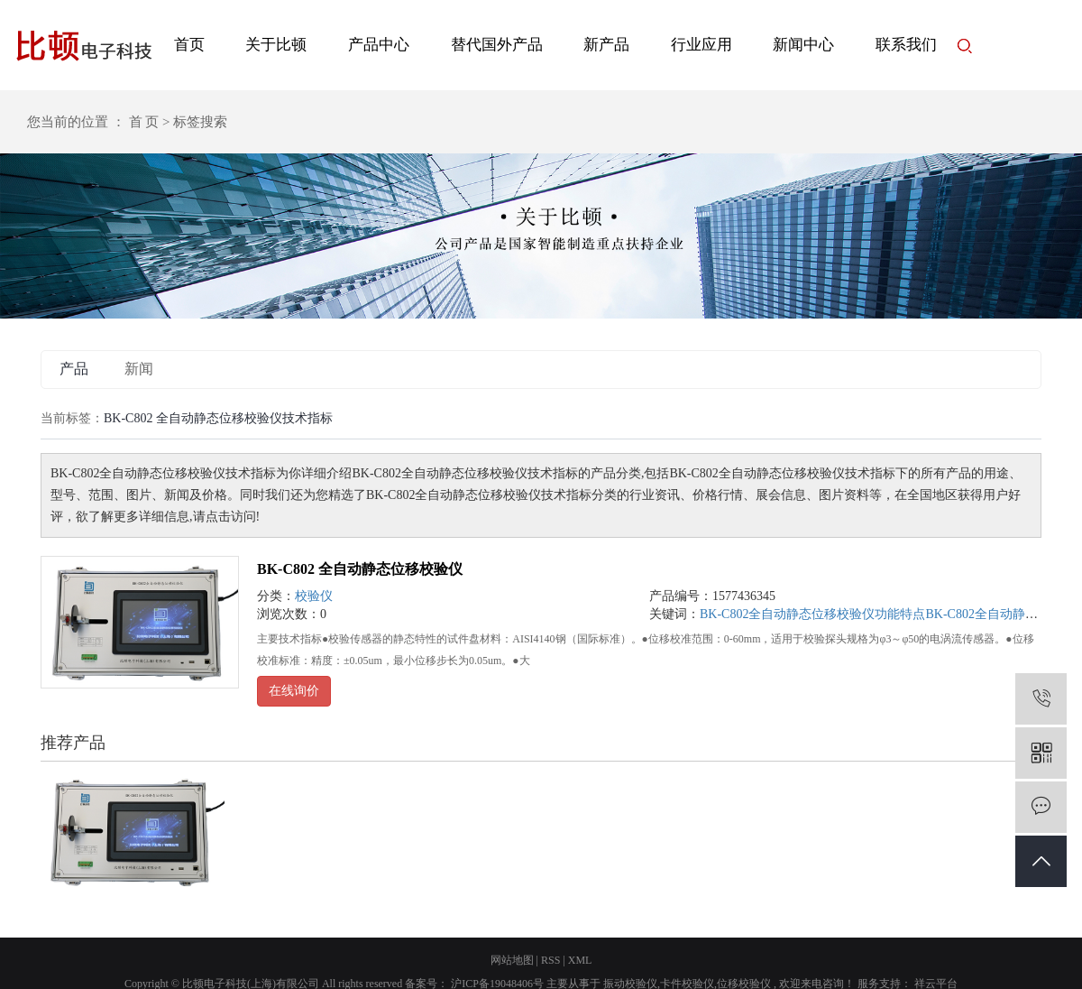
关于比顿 (276, 44)
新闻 (138, 368)
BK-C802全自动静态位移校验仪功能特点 (812, 614)
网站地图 (512, 960)
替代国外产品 (497, 44)
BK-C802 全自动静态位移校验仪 (360, 569)
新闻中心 (803, 44)
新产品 (606, 44)
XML (580, 960)
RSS (550, 960)
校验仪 (314, 596)
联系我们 (906, 44)
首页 (189, 44)
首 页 (144, 122)
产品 (74, 368)
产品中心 (378, 44)
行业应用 (701, 44)
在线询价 (294, 691)
